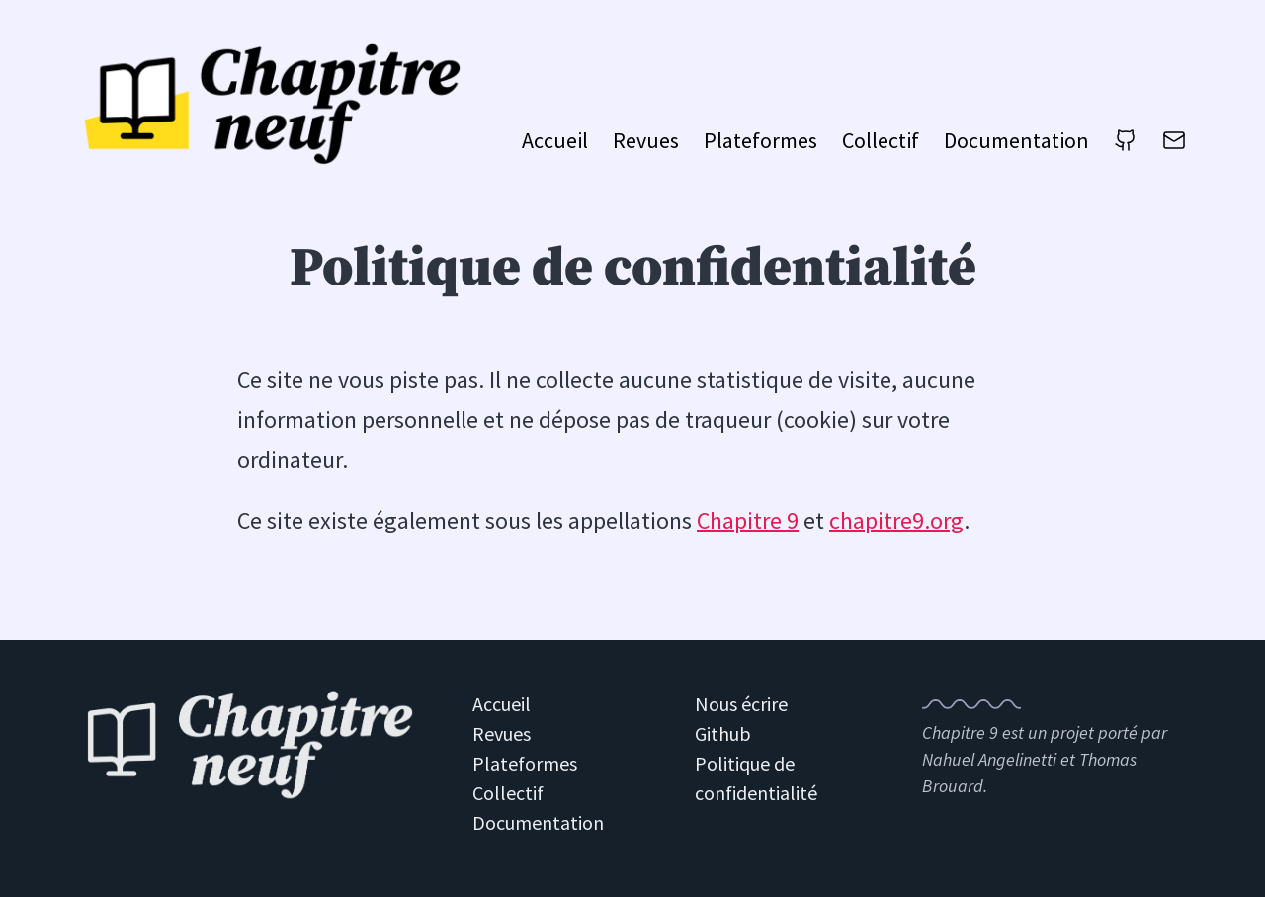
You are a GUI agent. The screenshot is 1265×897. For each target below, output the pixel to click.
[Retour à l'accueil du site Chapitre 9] (250, 747)
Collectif (880, 140)
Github (723, 733)
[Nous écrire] (1174, 146)
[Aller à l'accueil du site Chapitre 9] (276, 103)
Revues (646, 140)
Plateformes (760, 140)
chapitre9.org (896, 520)
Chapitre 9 (748, 520)
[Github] (1126, 146)
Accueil (555, 140)
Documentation (1016, 140)
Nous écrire (741, 704)
